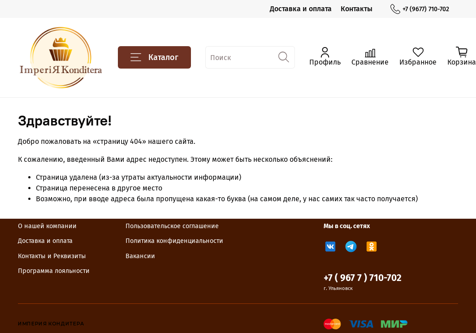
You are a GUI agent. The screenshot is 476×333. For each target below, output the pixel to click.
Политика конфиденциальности (174, 241)
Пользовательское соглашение (172, 226)
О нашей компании (47, 226)
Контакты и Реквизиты (52, 256)
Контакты (356, 8)
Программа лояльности (54, 271)
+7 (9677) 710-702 (419, 9)
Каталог (154, 57)
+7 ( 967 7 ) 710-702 (363, 278)
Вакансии (140, 256)
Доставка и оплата (301, 8)
